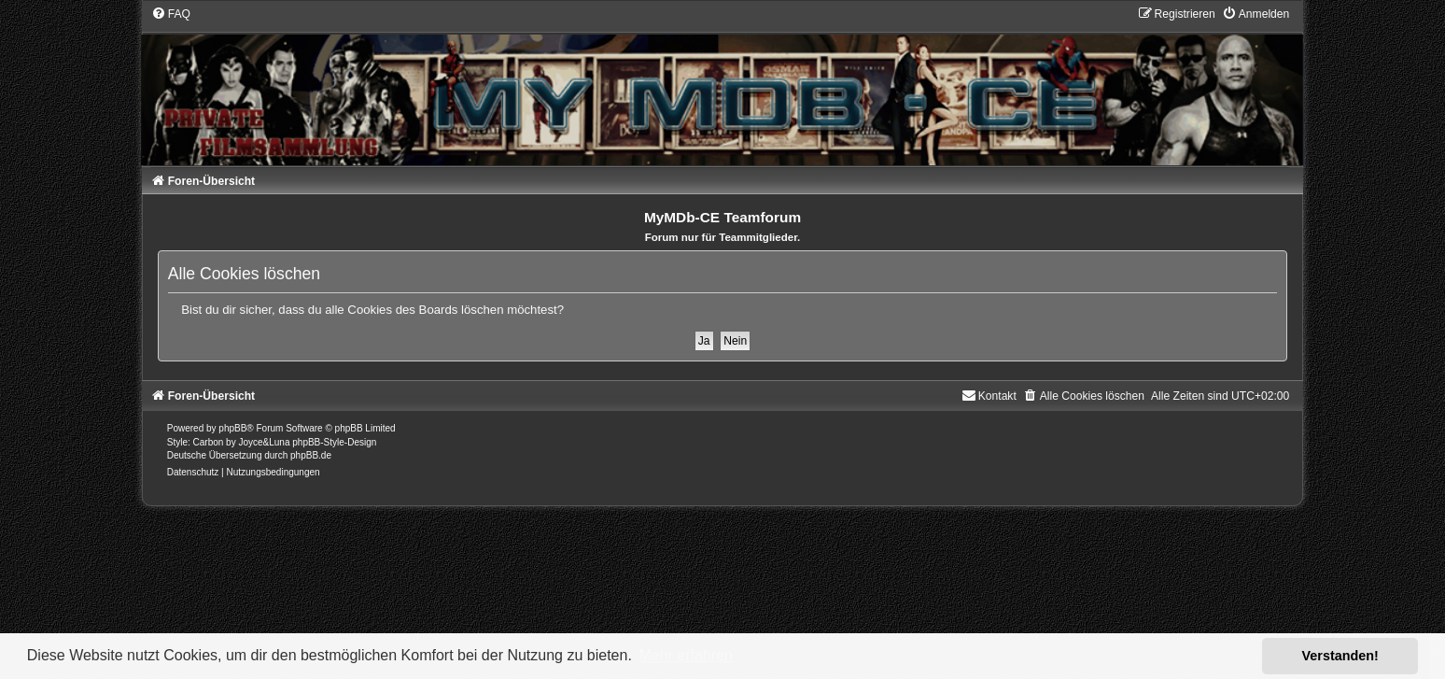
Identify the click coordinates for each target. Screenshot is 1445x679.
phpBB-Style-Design (334, 442)
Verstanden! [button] (1340, 655)
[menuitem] (170, 14)
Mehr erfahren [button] (685, 655)
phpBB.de (310, 455)
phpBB (232, 428)
